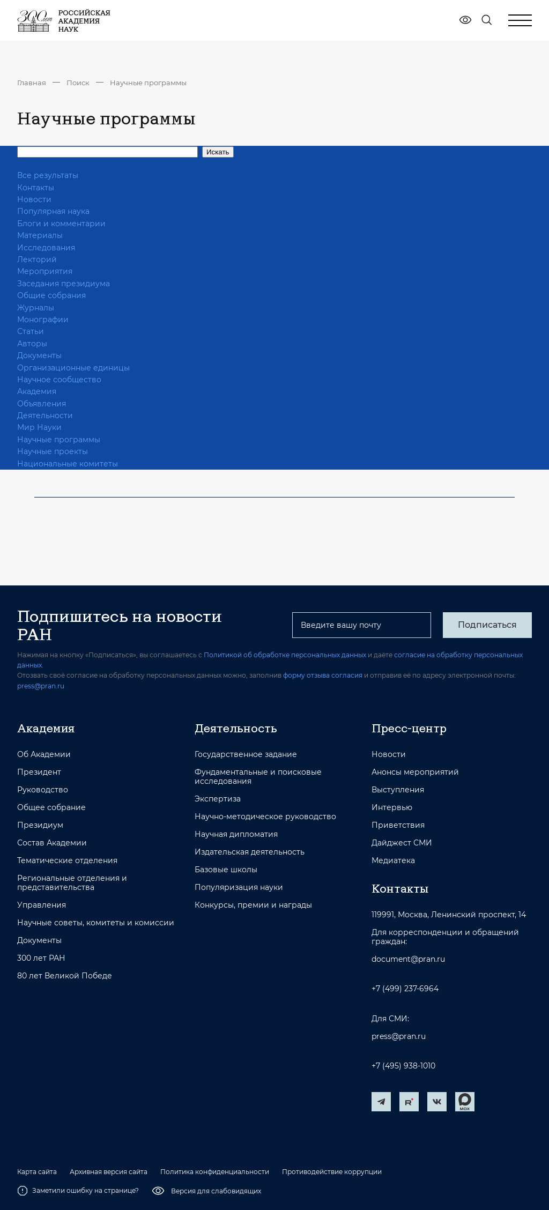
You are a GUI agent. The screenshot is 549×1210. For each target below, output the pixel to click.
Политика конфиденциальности (214, 1172)
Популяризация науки (239, 887)
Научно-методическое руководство (265, 816)
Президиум (40, 825)
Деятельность (236, 728)
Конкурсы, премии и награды (253, 905)
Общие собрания (51, 295)
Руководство (42, 790)
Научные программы (148, 82)
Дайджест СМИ (402, 843)
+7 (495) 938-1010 (403, 1066)
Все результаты (47, 175)
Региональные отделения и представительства (72, 883)
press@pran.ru (40, 686)
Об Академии (44, 754)
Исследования (46, 248)
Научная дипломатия (236, 834)
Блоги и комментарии (61, 223)
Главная (31, 82)
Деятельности (45, 415)
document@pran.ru (408, 959)
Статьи (30, 331)
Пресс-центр (409, 728)
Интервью (392, 807)
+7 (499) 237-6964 (405, 988)
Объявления (41, 404)
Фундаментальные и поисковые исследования (258, 777)
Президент (39, 772)
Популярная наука (53, 211)
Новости (34, 199)
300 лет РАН (41, 958)
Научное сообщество (59, 379)
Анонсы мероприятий (415, 772)
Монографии (43, 319)
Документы (39, 355)
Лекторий (37, 259)
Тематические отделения (67, 860)
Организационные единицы (73, 368)
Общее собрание (51, 807)
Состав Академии (52, 843)
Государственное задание (246, 754)
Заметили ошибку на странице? (78, 1190)
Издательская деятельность (250, 852)
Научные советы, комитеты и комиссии (95, 922)
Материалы (40, 235)
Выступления (398, 790)
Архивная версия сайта (108, 1172)
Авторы (32, 343)
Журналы (35, 308)
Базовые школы (226, 869)
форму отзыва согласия (322, 675)
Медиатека (393, 860)
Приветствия (398, 825)
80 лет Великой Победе (64, 976)
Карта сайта (37, 1172)
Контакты (35, 187)
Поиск (78, 82)
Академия (36, 391)
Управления (41, 905)
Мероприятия (44, 271)
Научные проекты (52, 451)
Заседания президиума (63, 283)
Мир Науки (39, 427)
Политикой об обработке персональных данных (285, 655)
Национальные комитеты (67, 464)
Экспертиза (218, 799)
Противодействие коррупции (332, 1172)
